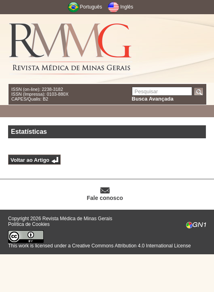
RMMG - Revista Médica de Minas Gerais (70, 48)
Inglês (126, 7)
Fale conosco (105, 198)
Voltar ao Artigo (30, 160)
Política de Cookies (29, 224)
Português (91, 7)
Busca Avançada (153, 99)
